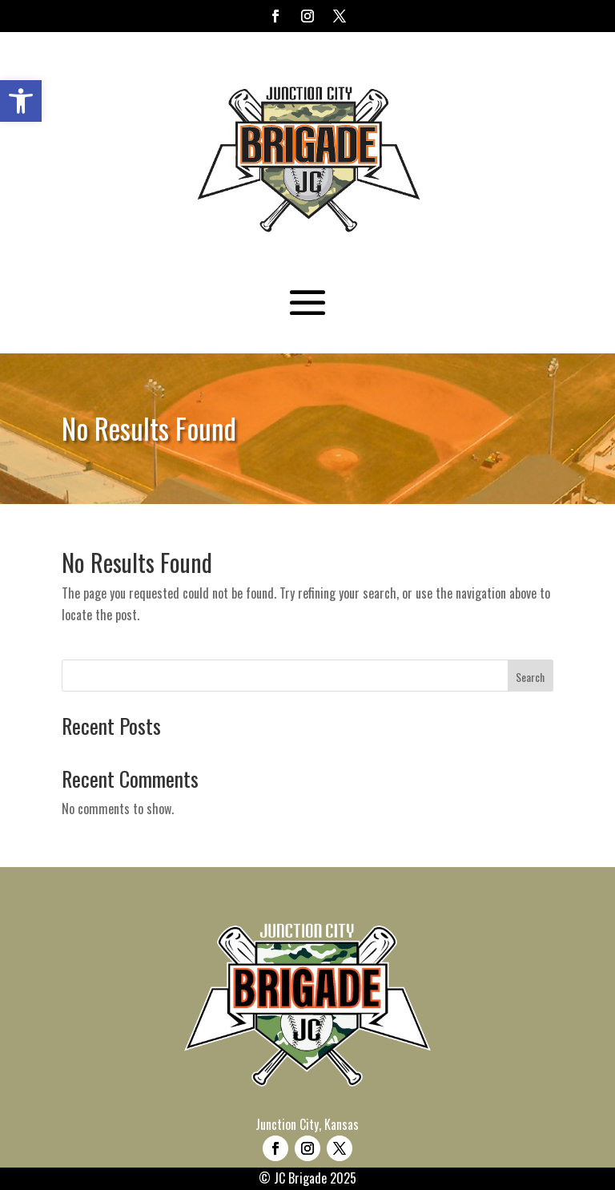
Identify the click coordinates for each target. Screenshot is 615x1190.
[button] (21, 101)
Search (530, 676)
